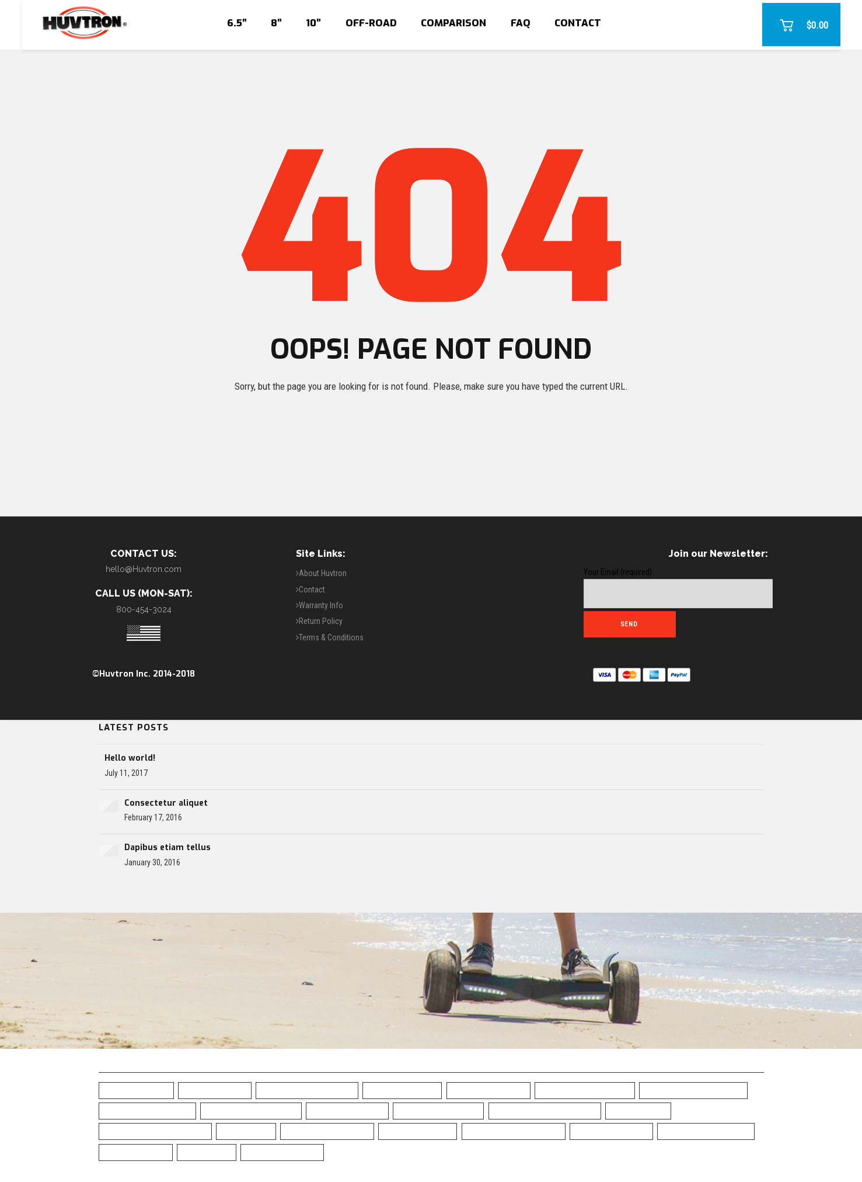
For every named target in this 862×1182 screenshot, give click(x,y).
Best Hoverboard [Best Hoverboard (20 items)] (402, 1090)
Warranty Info (321, 605)
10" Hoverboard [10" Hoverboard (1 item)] (215, 1090)
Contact (577, 23)
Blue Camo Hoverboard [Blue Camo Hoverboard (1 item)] (585, 1090)
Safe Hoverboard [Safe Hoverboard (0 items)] (417, 1130)
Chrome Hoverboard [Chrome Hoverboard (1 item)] (438, 1110)
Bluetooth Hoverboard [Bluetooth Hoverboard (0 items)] (251, 1110)
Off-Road (371, 23)
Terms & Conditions (331, 637)
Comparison (453, 23)
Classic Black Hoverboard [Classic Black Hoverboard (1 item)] (544, 1110)
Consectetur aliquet (166, 803)
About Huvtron (323, 573)
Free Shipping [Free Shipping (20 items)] (638, 1110)
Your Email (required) (678, 587)
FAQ (521, 23)
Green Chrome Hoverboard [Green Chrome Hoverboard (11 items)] (155, 1130)
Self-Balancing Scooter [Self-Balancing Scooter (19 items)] (514, 1130)
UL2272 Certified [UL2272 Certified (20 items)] (136, 1152)
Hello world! (129, 758)
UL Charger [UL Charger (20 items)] (206, 1152)
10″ (313, 23)
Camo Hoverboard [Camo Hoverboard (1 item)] (347, 1110)
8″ (276, 23)
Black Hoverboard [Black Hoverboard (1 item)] (488, 1090)
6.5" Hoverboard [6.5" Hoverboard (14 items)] (136, 1090)
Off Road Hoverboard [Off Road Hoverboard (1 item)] (327, 1130)
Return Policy (321, 621)
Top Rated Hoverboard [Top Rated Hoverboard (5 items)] (706, 1130)
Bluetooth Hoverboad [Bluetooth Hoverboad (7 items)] (147, 1110)
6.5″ (237, 23)
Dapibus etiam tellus (167, 847)
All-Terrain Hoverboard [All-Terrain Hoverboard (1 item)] (307, 1090)
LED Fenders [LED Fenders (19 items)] (246, 1130)
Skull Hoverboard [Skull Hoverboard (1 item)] (611, 1130)
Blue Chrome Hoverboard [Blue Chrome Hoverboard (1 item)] (693, 1090)
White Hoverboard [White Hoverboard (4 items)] (282, 1152)
